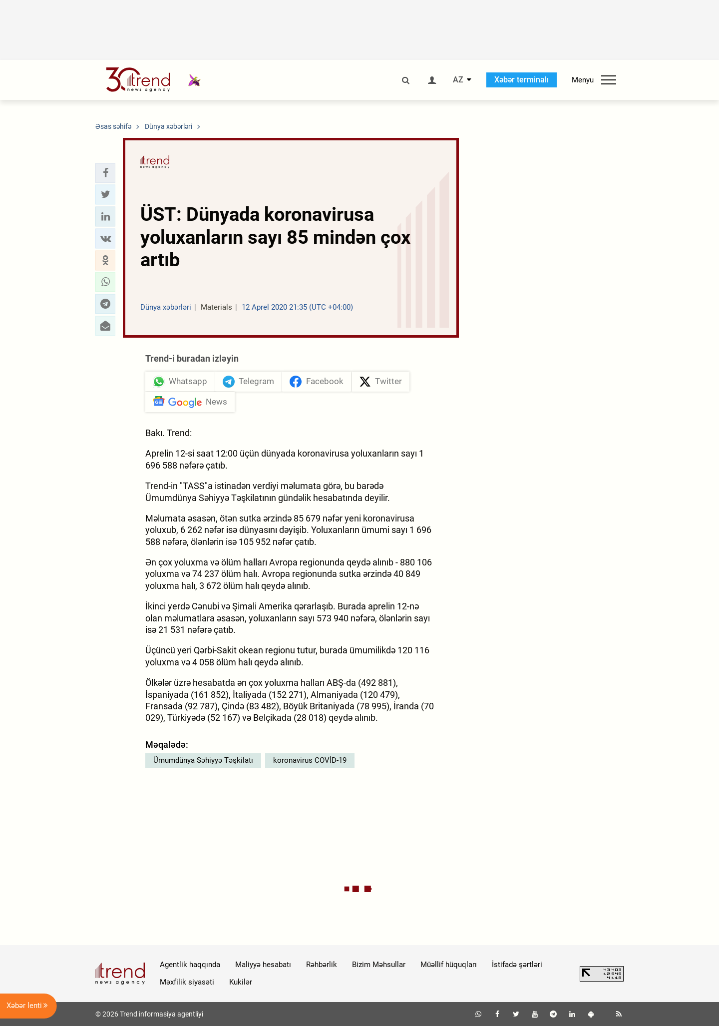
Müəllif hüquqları (448, 964)
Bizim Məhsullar (378, 964)
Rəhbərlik (321, 964)
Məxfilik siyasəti (187, 982)
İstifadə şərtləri (517, 964)
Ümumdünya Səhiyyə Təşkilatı (203, 760)
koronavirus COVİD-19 (310, 760)
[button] (105, 172)
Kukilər (240, 982)
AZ (458, 80)
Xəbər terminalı (521, 79)
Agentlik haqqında (190, 964)
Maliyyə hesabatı (263, 964)
